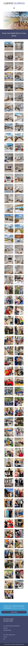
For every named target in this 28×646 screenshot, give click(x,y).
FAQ (4, 639)
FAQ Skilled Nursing (7, 630)
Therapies (5, 628)
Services (5, 637)
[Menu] (14, 8)
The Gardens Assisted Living (9, 634)
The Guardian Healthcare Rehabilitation (11, 625)
